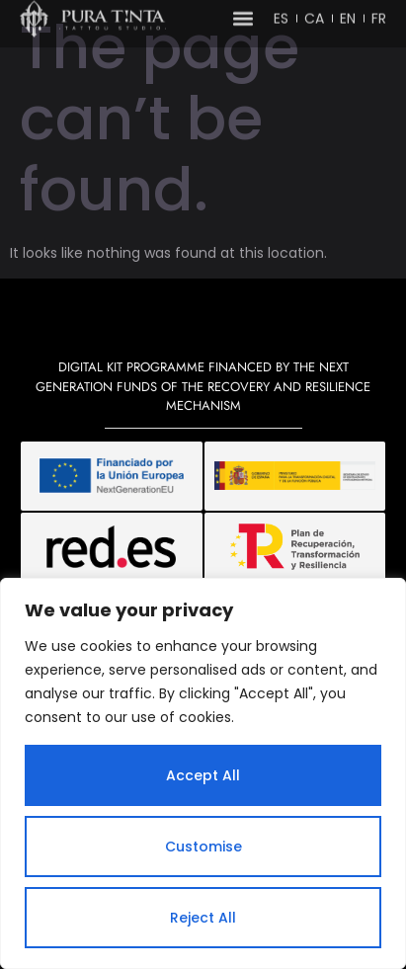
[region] (203, 773)
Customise (203, 846)
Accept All (203, 775)
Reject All (203, 918)
